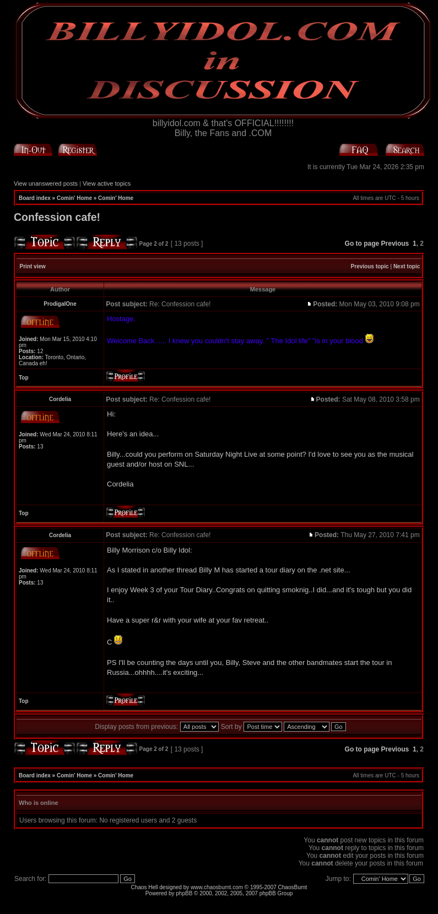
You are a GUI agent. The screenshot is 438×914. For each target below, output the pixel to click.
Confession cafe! (57, 217)
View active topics (107, 183)
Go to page (362, 243)
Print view (33, 266)
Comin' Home (74, 198)
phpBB (184, 893)
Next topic (406, 266)
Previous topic (370, 266)
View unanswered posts (46, 183)
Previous (395, 243)
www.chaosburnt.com (217, 887)
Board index (35, 198)
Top (24, 378)
